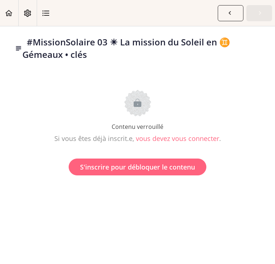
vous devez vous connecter (177, 138)
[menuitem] (27, 13)
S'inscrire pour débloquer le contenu (137, 167)
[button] (9, 13)
